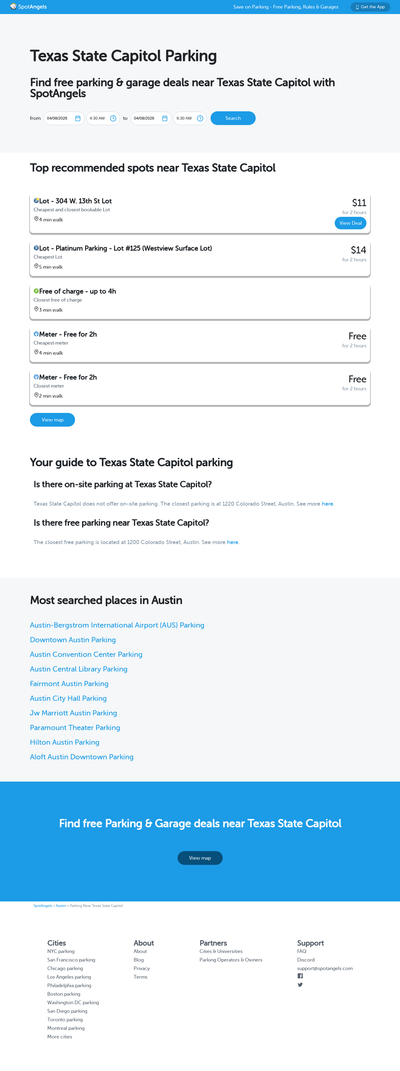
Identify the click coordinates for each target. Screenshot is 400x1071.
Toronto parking (65, 1020)
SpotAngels (43, 906)
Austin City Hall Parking (68, 698)
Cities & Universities (221, 951)
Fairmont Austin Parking (69, 684)
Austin (61, 906)
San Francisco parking (71, 960)
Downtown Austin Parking (73, 640)
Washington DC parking (73, 1002)
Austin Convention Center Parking (86, 654)
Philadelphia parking (69, 985)
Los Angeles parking (69, 977)
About (140, 951)
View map (52, 420)
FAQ (301, 951)
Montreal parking (66, 1028)
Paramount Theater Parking (75, 728)
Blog (139, 960)
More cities (59, 1037)
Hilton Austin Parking (64, 742)
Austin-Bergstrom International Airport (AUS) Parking (117, 625)
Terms (140, 977)
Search (233, 118)
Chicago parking (65, 968)
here (327, 504)
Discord (306, 960)
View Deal (351, 223)
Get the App (370, 7)
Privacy (142, 968)
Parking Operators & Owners (231, 960)
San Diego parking (67, 1011)
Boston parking (63, 994)
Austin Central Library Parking (79, 669)
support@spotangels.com (325, 968)
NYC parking (60, 951)
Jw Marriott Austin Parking (73, 713)
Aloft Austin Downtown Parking (82, 757)
